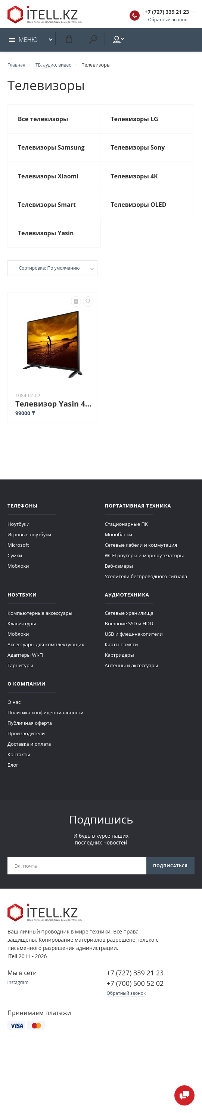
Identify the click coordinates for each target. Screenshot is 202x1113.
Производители (26, 744)
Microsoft (18, 555)
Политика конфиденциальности (45, 723)
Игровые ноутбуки (29, 545)
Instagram (18, 994)
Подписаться (168, 877)
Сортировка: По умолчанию (49, 279)
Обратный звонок (166, 20)
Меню (23, 42)
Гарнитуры (20, 676)
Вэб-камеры (119, 576)
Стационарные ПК (126, 534)
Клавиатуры (21, 634)
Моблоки (18, 576)
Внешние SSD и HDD (129, 634)
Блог (12, 775)
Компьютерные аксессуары (39, 623)
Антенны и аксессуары (131, 676)
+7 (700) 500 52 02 (135, 995)
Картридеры (119, 665)
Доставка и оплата (29, 754)
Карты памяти (121, 655)
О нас (14, 712)
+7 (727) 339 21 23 (159, 12)
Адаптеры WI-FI (25, 665)
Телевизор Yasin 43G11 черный (54, 414)
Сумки (14, 566)
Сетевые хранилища (129, 623)
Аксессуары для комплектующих (45, 655)
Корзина (68, 41)
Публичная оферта (29, 733)
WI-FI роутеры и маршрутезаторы (144, 566)
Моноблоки (119, 545)
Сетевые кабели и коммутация (141, 555)
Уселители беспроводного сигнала (146, 587)
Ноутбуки (18, 534)
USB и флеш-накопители (134, 644)
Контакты (18, 765)
